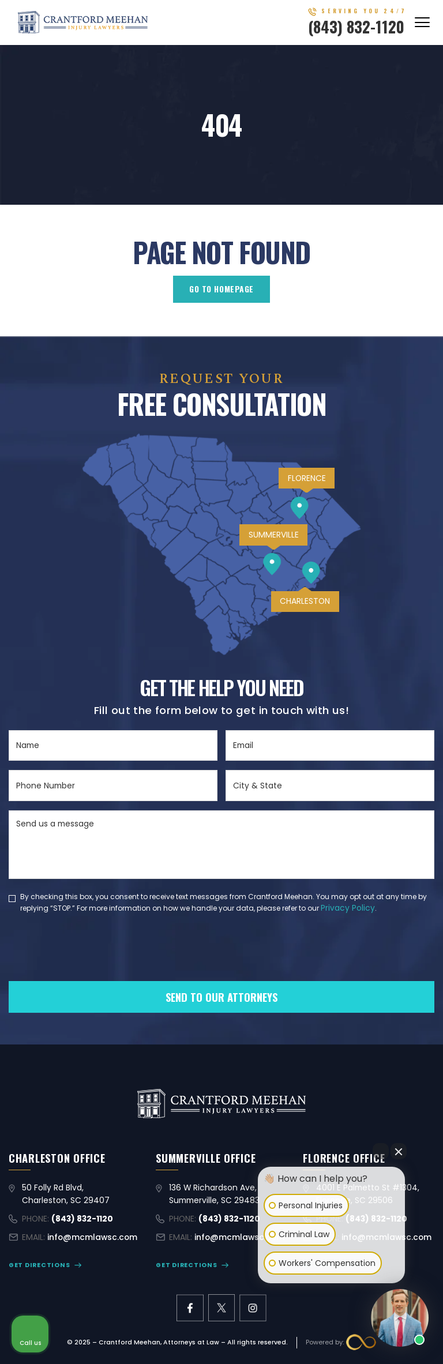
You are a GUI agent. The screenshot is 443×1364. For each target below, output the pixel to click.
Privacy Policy (348, 908)
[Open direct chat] (381, 1151)
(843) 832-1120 (356, 26)
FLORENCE (307, 478)
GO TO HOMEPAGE (221, 289)
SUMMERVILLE (274, 534)
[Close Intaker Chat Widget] (399, 1151)
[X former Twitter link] (221, 1307)
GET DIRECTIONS (39, 1265)
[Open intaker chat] (276, 1288)
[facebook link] (190, 1307)
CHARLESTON (305, 601)
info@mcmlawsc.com (92, 1237)
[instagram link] (252, 1307)
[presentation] (96, 966)
